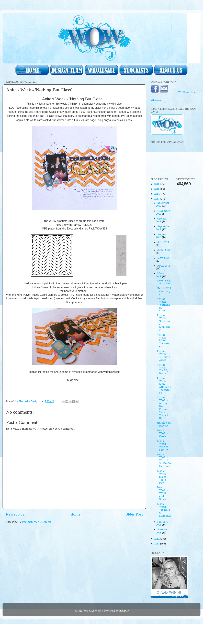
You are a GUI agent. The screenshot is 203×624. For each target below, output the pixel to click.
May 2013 (163, 258)
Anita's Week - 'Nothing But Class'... (163, 305)
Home (76, 514)
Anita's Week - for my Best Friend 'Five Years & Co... (162, 408)
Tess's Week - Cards (162, 434)
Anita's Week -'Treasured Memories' (164, 323)
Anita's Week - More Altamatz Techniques (164, 386)
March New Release (164, 424)
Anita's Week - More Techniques (164, 340)
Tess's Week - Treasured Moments (164, 510)
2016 (157, 184)
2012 (157, 539)
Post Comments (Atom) (36, 522)
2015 (157, 189)
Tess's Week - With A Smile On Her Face (164, 460)
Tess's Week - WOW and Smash (162, 493)
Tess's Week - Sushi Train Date (162, 477)
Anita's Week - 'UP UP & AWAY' (164, 356)
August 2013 (161, 236)
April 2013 (163, 266)
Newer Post (16, 514)
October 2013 (161, 220)
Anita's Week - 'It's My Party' (162, 369)
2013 (157, 199)
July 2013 (163, 242)
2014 (157, 194)
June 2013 (163, 250)
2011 (157, 544)
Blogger (124, 611)
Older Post (134, 514)
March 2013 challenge (164, 291)
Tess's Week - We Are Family (162, 446)
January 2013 (161, 531)
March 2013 (160, 275)
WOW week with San (164, 282)
